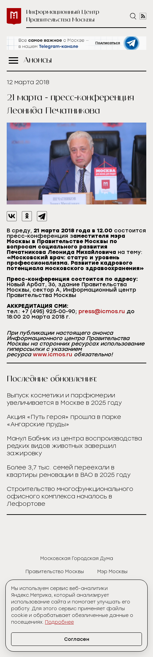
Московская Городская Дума (76, 558)
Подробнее (59, 622)
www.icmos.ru (52, 354)
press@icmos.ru (102, 311)
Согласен (76, 639)
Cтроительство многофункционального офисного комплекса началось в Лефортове (70, 496)
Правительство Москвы (55, 571)
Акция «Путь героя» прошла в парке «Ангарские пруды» (64, 420)
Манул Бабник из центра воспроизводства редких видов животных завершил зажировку (74, 446)
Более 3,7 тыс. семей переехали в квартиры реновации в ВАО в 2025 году (69, 471)
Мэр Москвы (112, 571)
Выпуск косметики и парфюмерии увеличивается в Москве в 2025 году (64, 399)
